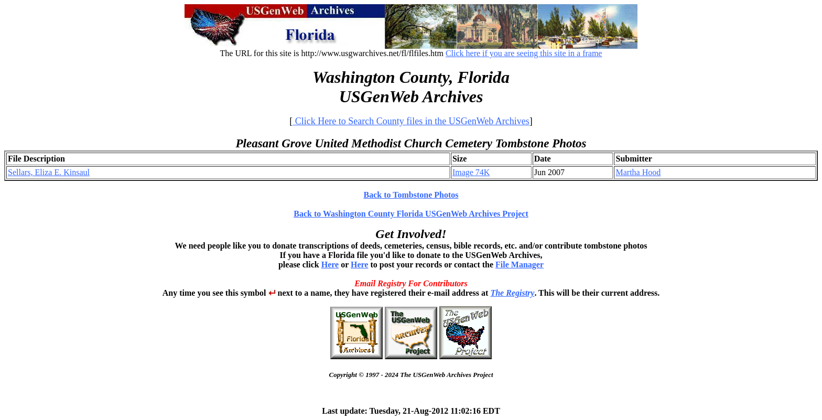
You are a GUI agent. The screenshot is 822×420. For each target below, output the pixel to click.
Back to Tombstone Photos (411, 194)
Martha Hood (638, 172)
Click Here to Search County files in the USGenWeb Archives (411, 121)
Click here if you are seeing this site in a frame (524, 53)
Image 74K (471, 172)
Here (330, 264)
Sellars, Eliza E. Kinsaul (49, 172)
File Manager (519, 264)
